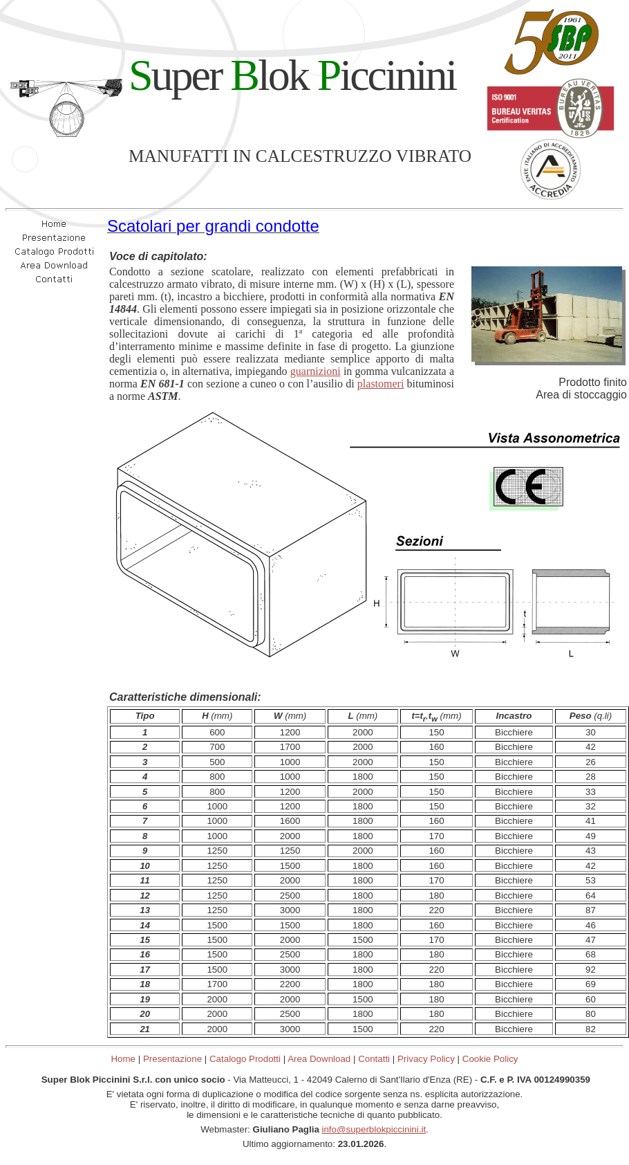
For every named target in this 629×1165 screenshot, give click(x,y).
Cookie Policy (490, 1059)
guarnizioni (315, 371)
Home (123, 1059)
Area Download (319, 1059)
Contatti (374, 1059)
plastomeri (380, 383)
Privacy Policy (426, 1059)
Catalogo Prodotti (245, 1059)
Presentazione (172, 1059)
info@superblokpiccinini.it (374, 1129)
